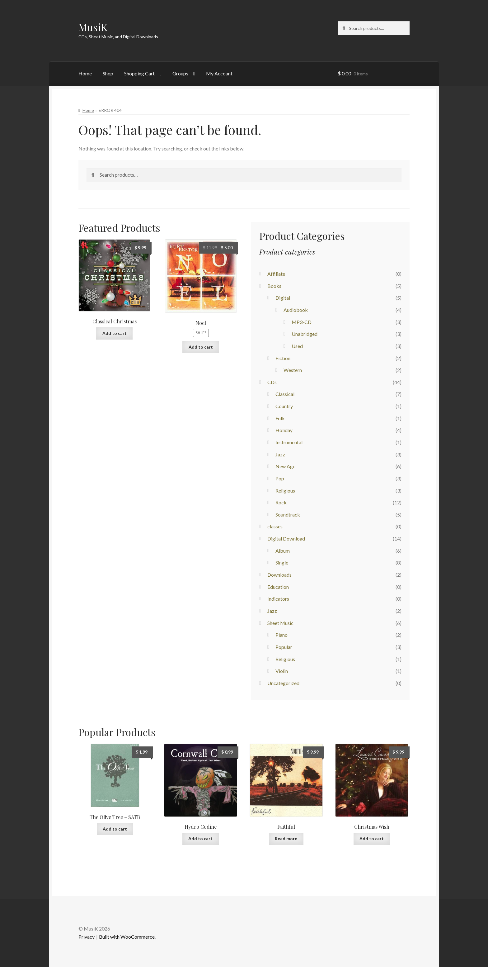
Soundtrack (287, 514)
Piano (281, 635)
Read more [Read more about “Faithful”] (286, 838)
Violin (281, 671)
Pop (279, 478)
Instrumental (289, 442)
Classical (284, 394)
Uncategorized (283, 683)
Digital (282, 298)
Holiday (284, 430)
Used (297, 346)
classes (275, 526)
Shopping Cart (139, 73)
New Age (285, 466)
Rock (281, 502)
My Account (219, 73)
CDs (272, 382)
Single (281, 562)
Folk (280, 418)
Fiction (282, 358)
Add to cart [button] (114, 333)
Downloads (279, 575)
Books (274, 286)
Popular (283, 647)
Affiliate (276, 274)
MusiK (92, 27)
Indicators (278, 599)
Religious (285, 490)
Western (293, 370)
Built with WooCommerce (127, 937)
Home (85, 73)
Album (282, 551)
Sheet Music (280, 623)
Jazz (280, 454)
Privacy (86, 937)
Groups (180, 73)
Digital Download (286, 538)
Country (284, 406)
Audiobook (296, 310)
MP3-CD (302, 322)
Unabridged (304, 334)
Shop (108, 73)
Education (278, 587)
